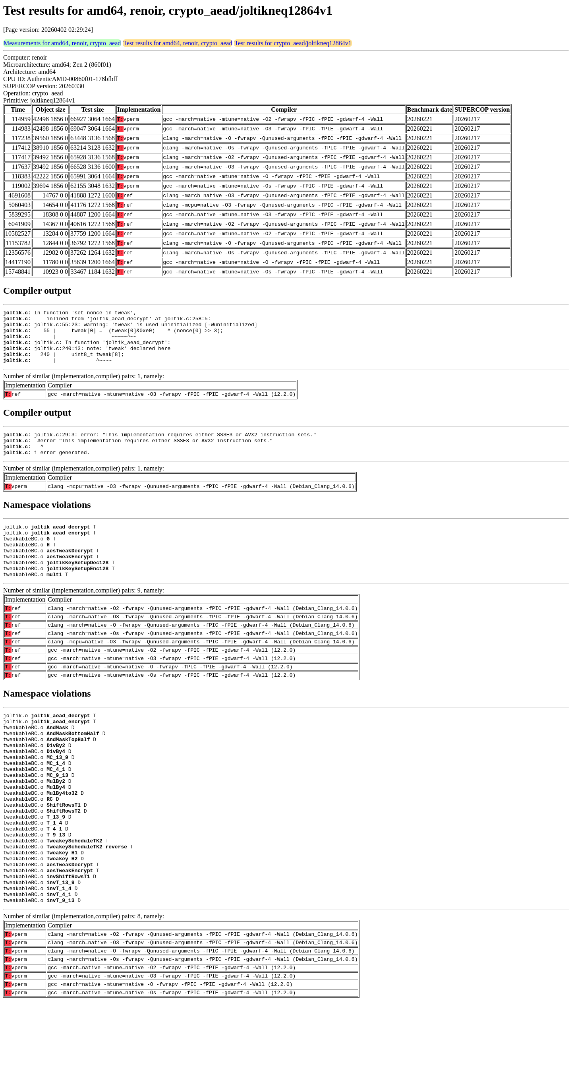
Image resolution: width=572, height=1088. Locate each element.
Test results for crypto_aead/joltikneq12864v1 (292, 43)
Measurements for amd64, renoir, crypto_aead (62, 43)
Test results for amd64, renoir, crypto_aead (177, 43)
